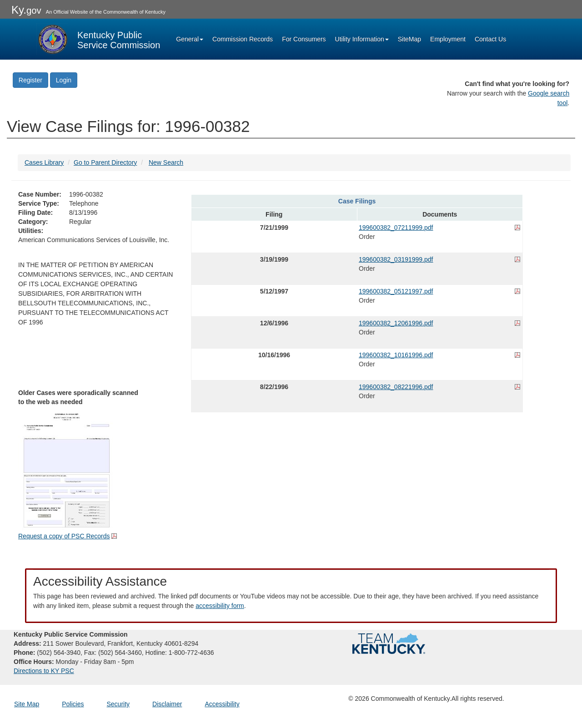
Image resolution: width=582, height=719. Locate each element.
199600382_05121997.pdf (396, 291)
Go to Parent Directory (105, 162)
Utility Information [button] (362, 39)
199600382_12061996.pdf (396, 323)
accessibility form (220, 605)
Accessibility (222, 704)
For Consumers (304, 39)
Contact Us (490, 39)
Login (63, 80)
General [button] (189, 39)
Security (118, 704)
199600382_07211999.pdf (396, 227)
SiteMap (409, 39)
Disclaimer (167, 704)
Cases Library (44, 162)
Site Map (26, 704)
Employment (448, 39)
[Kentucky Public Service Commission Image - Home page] (98, 39)
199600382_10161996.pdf (396, 355)
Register (30, 80)
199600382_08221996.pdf (396, 386)
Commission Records (242, 39)
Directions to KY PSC (44, 670)
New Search (166, 162)
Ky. (26, 10)
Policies (73, 704)
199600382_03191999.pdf (396, 259)
